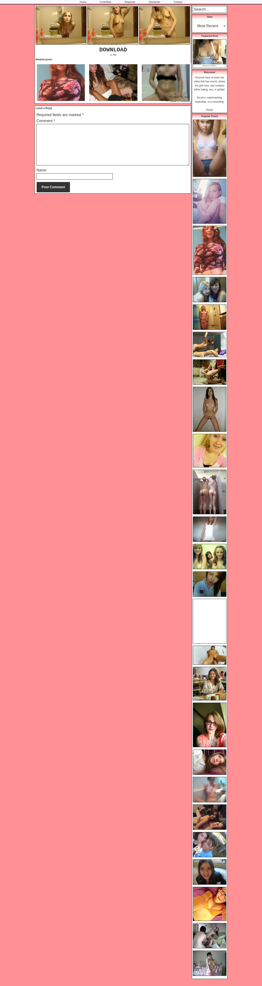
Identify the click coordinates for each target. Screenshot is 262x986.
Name (41, 170)
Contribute (105, 2)
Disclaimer (154, 2)
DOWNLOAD (113, 50)
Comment (45, 121)
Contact (178, 2)
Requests (130, 2)
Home (83, 2)
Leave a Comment (180, 101)
